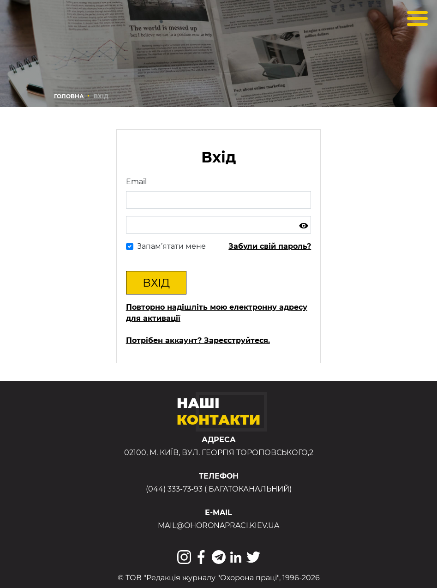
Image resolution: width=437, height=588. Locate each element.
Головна (69, 96)
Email (136, 181)
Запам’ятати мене (171, 246)
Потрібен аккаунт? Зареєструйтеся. (198, 340)
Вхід (156, 282)
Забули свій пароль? (269, 246)
